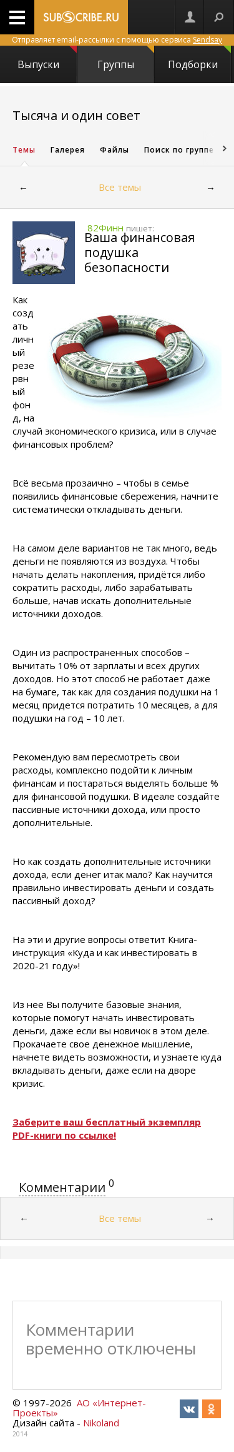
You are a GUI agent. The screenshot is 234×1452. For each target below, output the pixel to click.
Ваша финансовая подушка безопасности (139, 252)
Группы (125, 58)
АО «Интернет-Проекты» (79, 1407)
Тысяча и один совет (76, 115)
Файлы (114, 149)
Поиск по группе (179, 149)
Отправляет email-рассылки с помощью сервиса (117, 39)
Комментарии (62, 1187)
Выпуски (46, 58)
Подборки (199, 58)
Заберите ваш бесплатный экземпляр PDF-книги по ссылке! (106, 1128)
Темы (24, 149)
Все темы (120, 187)
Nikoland (101, 1422)
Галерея (68, 149)
